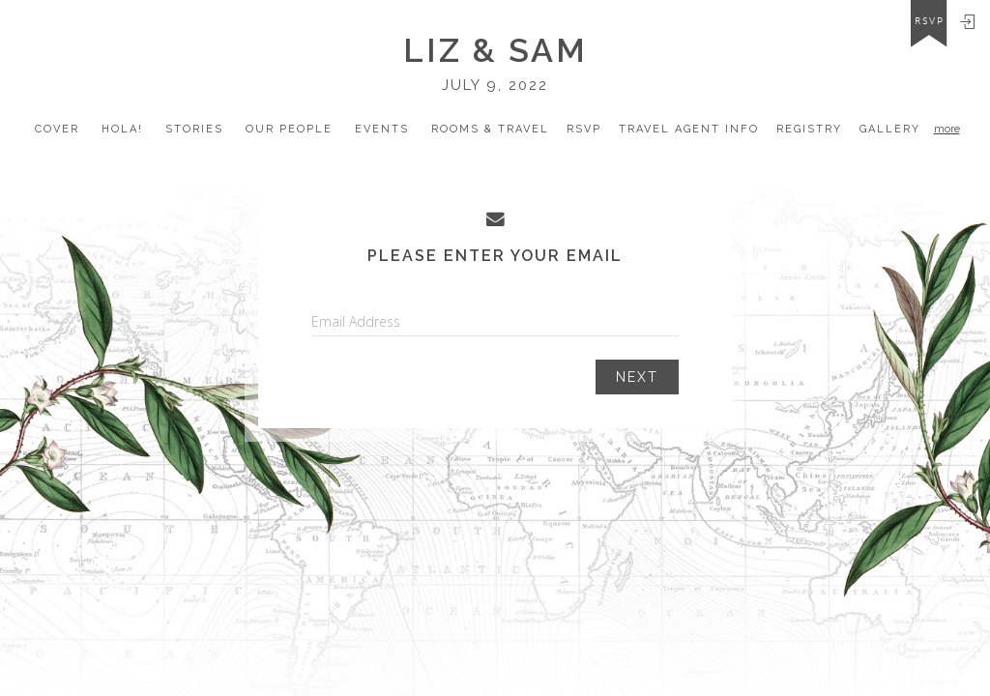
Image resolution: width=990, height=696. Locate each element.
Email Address (355, 321)
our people (289, 129)
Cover (57, 129)
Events (382, 129)
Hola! (122, 129)
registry (809, 129)
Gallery (889, 129)
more (947, 129)
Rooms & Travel (490, 129)
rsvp (930, 21)
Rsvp (584, 129)
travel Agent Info (689, 129)
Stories (194, 129)
